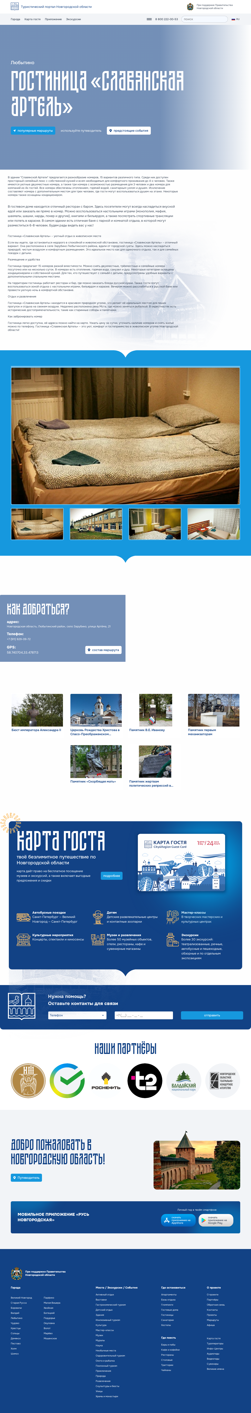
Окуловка (49, 1323)
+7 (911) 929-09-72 (19, 639)
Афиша (211, 1325)
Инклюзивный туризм (108, 1320)
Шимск (15, 1353)
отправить (212, 1015)
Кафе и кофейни (170, 1349)
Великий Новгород (21, 1297)
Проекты (212, 1315)
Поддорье (49, 1318)
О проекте (212, 1294)
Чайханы (166, 1370)
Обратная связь (216, 1304)
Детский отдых (104, 1309)
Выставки (101, 1299)
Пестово (16, 1343)
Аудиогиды (213, 1353)
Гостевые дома (169, 1309)
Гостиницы (167, 1315)
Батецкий (49, 1313)
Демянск (16, 1338)
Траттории (167, 1365)
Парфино (49, 1297)
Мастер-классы (105, 1330)
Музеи (99, 1335)
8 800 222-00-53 (166, 19)
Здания (100, 1315)
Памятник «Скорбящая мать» (93, 781)
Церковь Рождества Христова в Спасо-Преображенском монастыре (95, 732)
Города (15, 19)
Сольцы (15, 1333)
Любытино (16, 1318)
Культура (101, 1325)
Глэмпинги (167, 1304)
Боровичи (16, 1307)
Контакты (212, 1309)
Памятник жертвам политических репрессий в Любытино (150, 783)
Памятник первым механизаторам (202, 732)
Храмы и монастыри (107, 1396)
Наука (99, 1345)
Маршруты (213, 1320)
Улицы (99, 1391)
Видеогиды (213, 1358)
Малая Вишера (52, 1302)
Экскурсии (73, 19)
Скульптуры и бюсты (107, 1386)
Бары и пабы (168, 1344)
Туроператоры (215, 1343)
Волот (47, 1328)
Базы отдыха (168, 1299)
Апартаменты (168, 1294)
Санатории (167, 1320)
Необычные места (106, 1350)
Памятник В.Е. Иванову (147, 730)
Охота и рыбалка (105, 1360)
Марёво (48, 1333)
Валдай (15, 1313)
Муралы (100, 1340)
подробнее (111, 876)
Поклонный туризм (106, 1365)
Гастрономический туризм (111, 1304)
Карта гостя (33, 19)
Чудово (15, 1323)
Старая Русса (19, 1302)
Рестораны (167, 1354)
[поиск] (204, 19)
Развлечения (103, 1381)
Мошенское (50, 1338)
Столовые (167, 1360)
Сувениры (212, 1363)
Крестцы (16, 1328)
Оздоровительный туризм (110, 1355)
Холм (13, 1348)
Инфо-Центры (215, 1348)
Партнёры (212, 1299)
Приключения (103, 1370)
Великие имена (215, 1369)
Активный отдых (105, 1294)
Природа (101, 1376)
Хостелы (166, 1325)
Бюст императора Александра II (36, 730)
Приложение (53, 19)
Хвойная (48, 1307)
